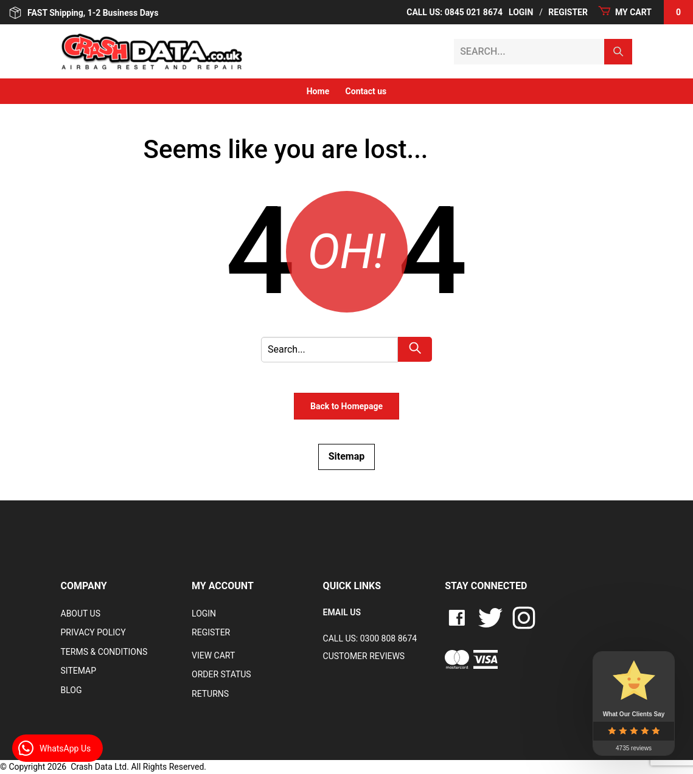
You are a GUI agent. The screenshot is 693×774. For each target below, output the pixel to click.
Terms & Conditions (104, 652)
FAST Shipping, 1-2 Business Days (83, 13)
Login (521, 12)
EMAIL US (342, 612)
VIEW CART (213, 655)
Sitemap (347, 456)
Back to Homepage (346, 406)
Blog (71, 690)
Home (318, 91)
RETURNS (210, 694)
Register (568, 12)
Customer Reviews (364, 656)
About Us (81, 613)
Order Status (221, 674)
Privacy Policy (93, 632)
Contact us (366, 91)
